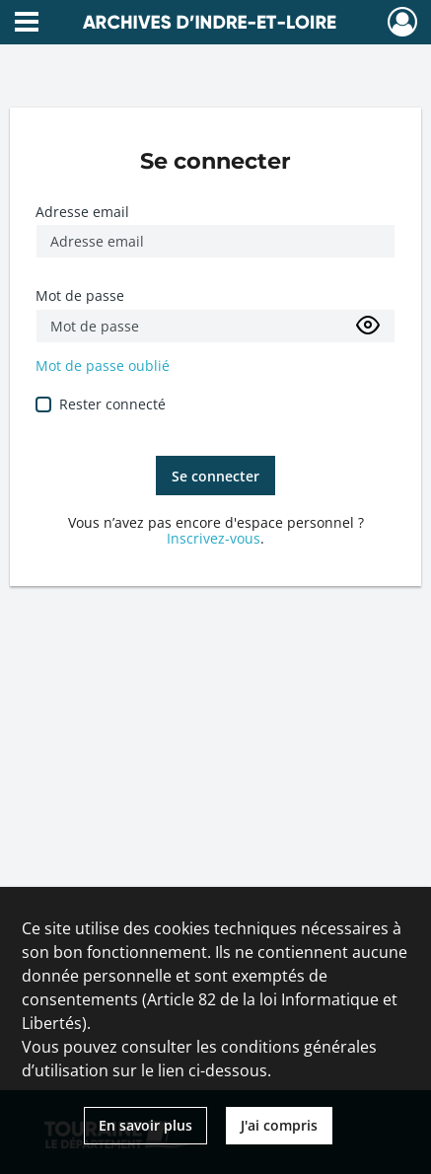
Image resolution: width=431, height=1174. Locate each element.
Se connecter (215, 476)
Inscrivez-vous (213, 538)
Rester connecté (112, 404)
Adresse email (82, 211)
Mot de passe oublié (103, 365)
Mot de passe (80, 295)
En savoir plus (145, 1125)
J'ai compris (279, 1125)
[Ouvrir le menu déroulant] (26, 24)
